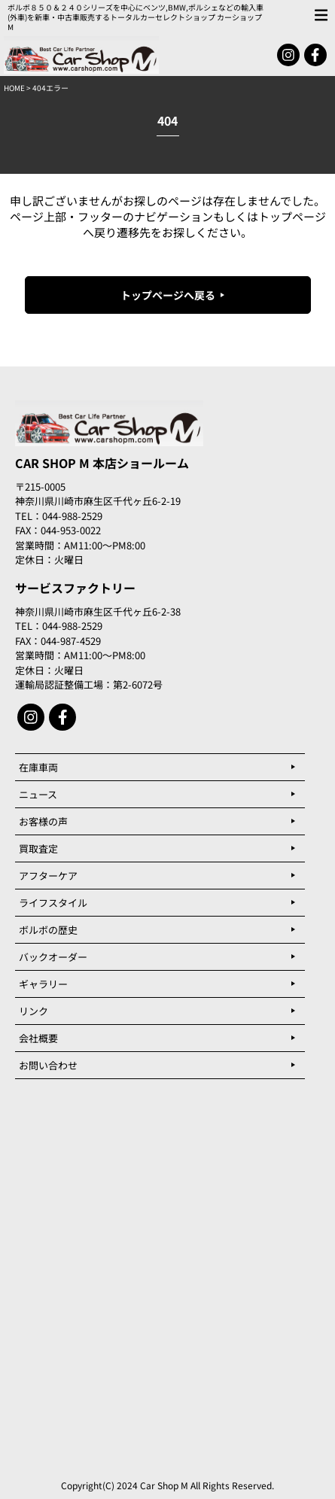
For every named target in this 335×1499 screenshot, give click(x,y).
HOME (14, 87)
